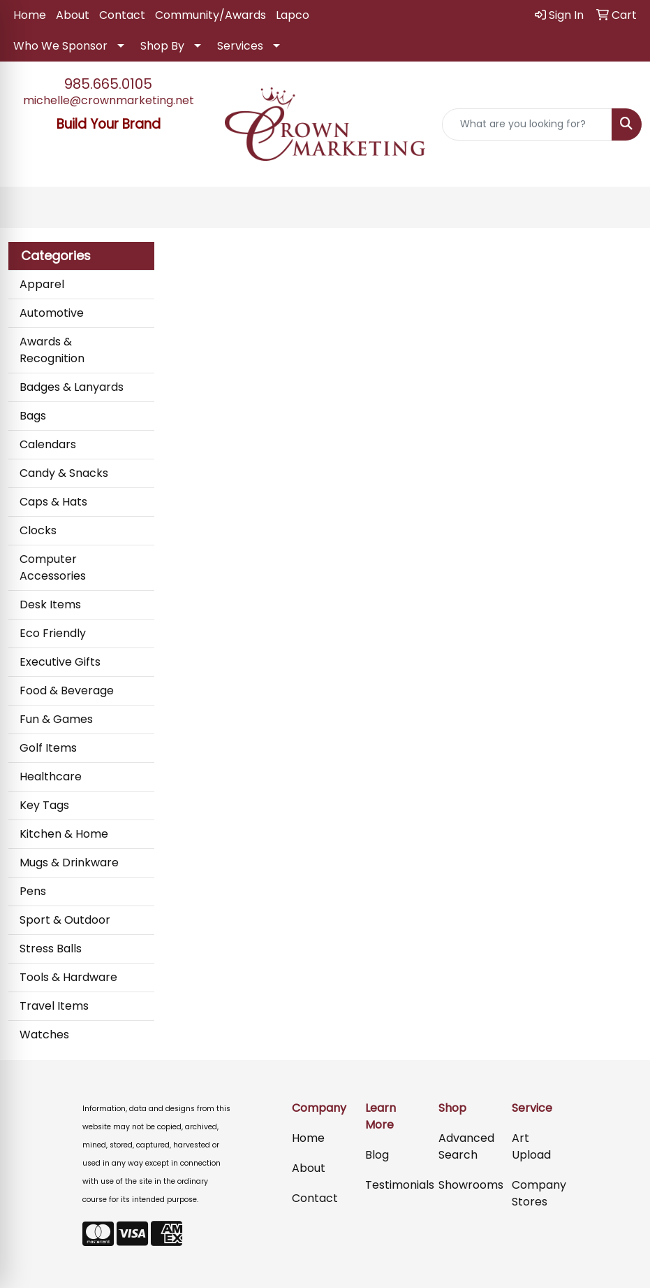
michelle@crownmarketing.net (108, 100)
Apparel (42, 284)
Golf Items (48, 748)
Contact (122, 15)
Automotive (52, 313)
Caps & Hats (53, 502)
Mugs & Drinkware (69, 862)
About (72, 15)
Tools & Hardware (68, 977)
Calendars (48, 444)
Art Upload (531, 1146)
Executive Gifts (60, 662)
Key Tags (44, 805)
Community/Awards (210, 15)
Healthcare (51, 776)
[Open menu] (622, 208)
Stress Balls (51, 948)
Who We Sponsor (60, 46)
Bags (33, 416)
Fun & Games (56, 719)
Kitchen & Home (64, 834)
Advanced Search (466, 1146)
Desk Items (50, 604)
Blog (377, 1155)
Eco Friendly (53, 633)
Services (240, 46)
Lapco (292, 15)
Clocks (38, 530)
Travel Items (54, 1006)
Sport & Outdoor (65, 920)
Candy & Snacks (64, 473)
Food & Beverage (67, 690)
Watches (44, 1034)
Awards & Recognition (52, 350)
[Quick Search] (527, 124)
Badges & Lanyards (72, 387)
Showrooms (466, 1185)
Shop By (162, 46)
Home (29, 15)
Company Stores (539, 1193)
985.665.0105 (108, 84)
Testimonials (393, 1185)
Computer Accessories (53, 567)
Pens (33, 891)
